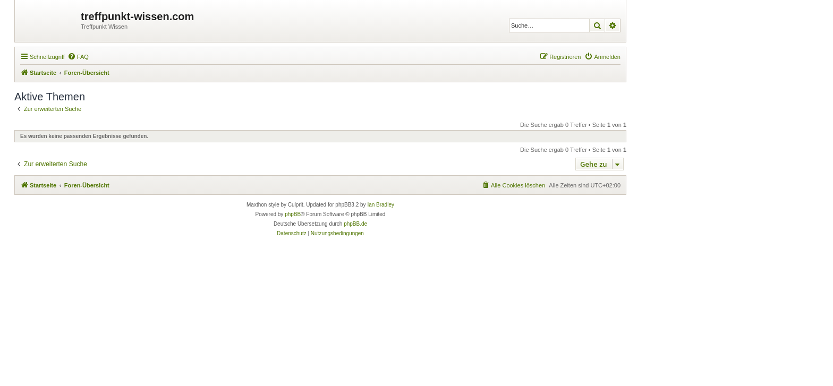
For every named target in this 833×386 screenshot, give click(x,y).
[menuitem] (78, 56)
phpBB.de (355, 224)
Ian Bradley (380, 205)
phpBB (293, 214)
